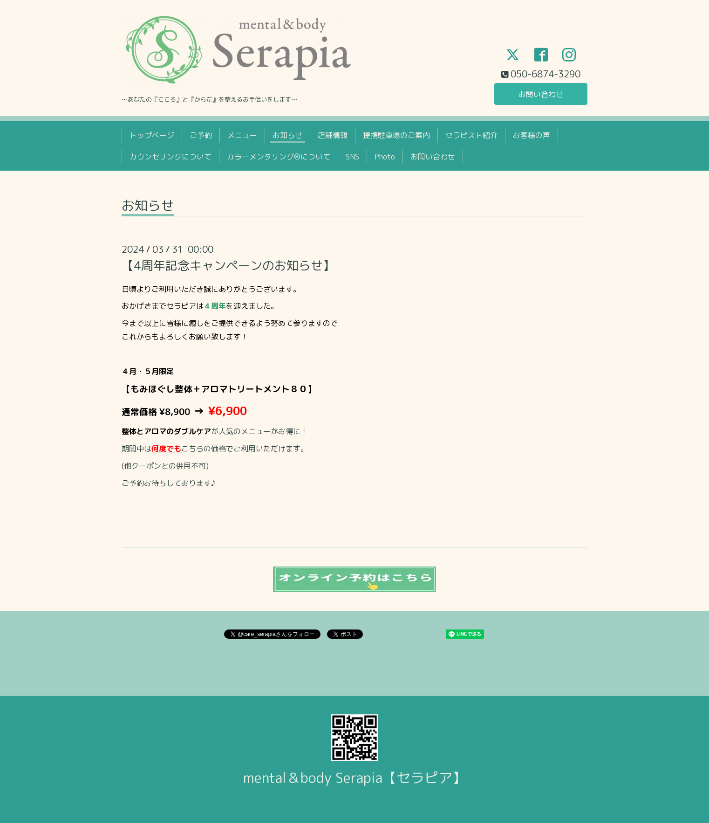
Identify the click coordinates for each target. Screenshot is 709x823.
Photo (385, 157)
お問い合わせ (540, 94)
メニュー (242, 135)
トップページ (152, 135)
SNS (352, 157)
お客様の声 (531, 135)
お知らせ (287, 135)
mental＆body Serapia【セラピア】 (354, 778)
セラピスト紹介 (471, 135)
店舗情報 (333, 135)
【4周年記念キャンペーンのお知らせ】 (228, 265)
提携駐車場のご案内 (396, 135)
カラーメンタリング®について (278, 157)
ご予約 (201, 135)
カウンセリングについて (170, 157)
